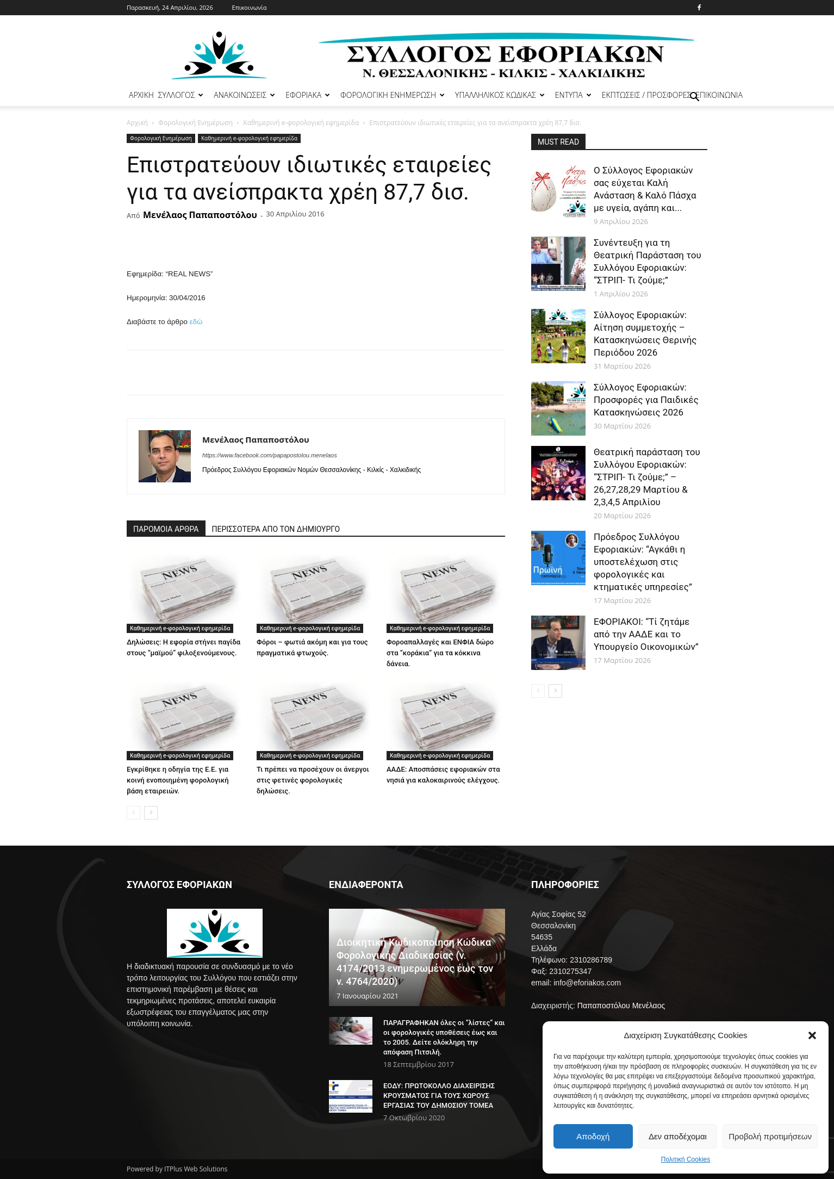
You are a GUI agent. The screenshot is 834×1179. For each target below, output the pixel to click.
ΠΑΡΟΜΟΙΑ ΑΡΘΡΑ (166, 529)
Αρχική (137, 122)
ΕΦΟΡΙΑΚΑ (307, 95)
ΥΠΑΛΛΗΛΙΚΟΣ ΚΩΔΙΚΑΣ (500, 95)
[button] (812, 1035)
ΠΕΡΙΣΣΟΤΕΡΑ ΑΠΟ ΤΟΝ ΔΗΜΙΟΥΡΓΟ (276, 529)
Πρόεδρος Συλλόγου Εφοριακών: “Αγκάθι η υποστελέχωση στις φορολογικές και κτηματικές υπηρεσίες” (643, 561)
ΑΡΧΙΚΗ (141, 95)
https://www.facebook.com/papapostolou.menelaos (269, 455)
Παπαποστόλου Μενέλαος (621, 1005)
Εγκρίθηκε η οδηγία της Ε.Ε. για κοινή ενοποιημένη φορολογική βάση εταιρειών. (178, 780)
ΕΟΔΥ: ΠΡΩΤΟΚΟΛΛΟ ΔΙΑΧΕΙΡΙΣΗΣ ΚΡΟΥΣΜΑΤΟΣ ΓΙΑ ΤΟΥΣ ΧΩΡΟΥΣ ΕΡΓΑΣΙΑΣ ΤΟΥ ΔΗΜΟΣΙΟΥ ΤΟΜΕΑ (439, 1095)
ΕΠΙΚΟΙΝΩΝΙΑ (719, 95)
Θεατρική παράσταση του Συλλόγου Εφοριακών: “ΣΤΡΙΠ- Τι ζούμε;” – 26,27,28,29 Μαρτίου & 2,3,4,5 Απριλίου (647, 476)
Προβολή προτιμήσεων (770, 1136)
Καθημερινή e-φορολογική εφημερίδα (301, 122)
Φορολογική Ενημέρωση (195, 122)
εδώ (196, 322)
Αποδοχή (592, 1136)
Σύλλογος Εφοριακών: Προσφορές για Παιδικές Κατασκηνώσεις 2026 (646, 400)
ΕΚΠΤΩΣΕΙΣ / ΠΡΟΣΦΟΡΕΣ (646, 95)
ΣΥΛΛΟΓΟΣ (181, 95)
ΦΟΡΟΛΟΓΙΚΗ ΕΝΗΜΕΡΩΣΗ (392, 95)
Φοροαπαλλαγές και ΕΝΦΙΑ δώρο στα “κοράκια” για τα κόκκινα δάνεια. (440, 653)
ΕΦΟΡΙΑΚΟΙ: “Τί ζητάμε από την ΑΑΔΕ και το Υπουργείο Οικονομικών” (646, 634)
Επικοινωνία (249, 7)
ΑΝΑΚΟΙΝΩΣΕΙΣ (244, 95)
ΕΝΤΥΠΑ (573, 95)
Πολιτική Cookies (686, 1159)
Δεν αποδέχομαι (678, 1136)
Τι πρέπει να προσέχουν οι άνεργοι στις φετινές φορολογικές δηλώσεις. (313, 780)
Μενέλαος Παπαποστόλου (200, 215)
